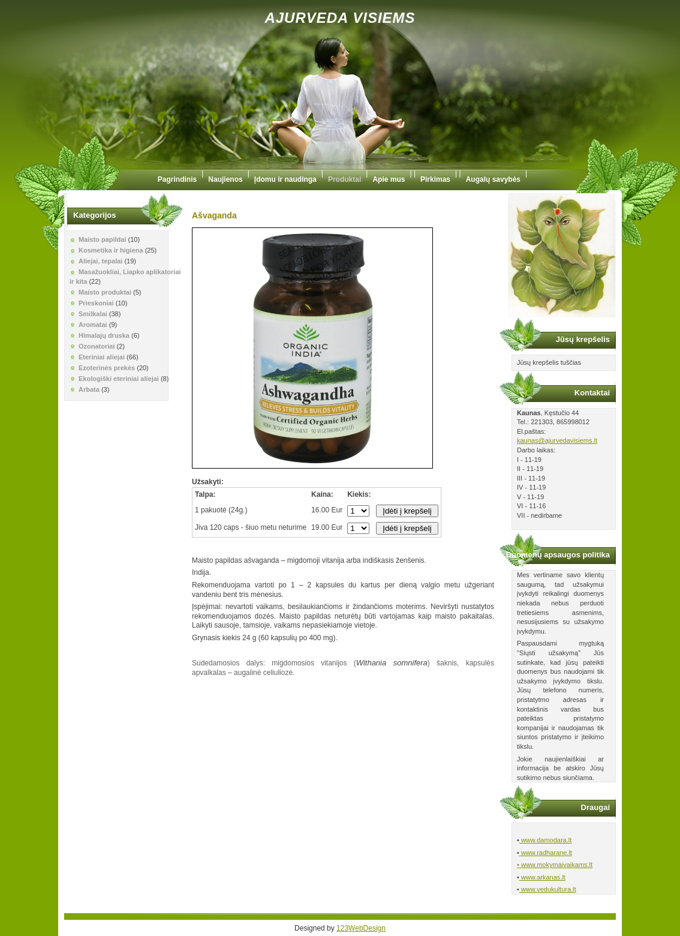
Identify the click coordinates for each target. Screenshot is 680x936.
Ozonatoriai (97, 346)
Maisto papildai (102, 239)
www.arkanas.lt (542, 877)
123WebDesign (361, 928)
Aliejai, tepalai (100, 261)
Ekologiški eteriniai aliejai (119, 378)
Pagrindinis (177, 179)
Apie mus (388, 179)
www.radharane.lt (545, 852)
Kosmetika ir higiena (111, 250)
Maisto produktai (105, 292)
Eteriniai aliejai (102, 357)
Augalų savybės (493, 179)
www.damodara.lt (545, 840)
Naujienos (225, 179)
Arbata (89, 389)
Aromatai (93, 324)
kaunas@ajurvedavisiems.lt (557, 440)
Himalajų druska (104, 335)
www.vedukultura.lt (547, 889)
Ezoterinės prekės (107, 367)
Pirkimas (435, 179)
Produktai (344, 179)
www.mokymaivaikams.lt (555, 864)
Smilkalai (93, 313)
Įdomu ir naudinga (285, 179)
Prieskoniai (96, 303)
